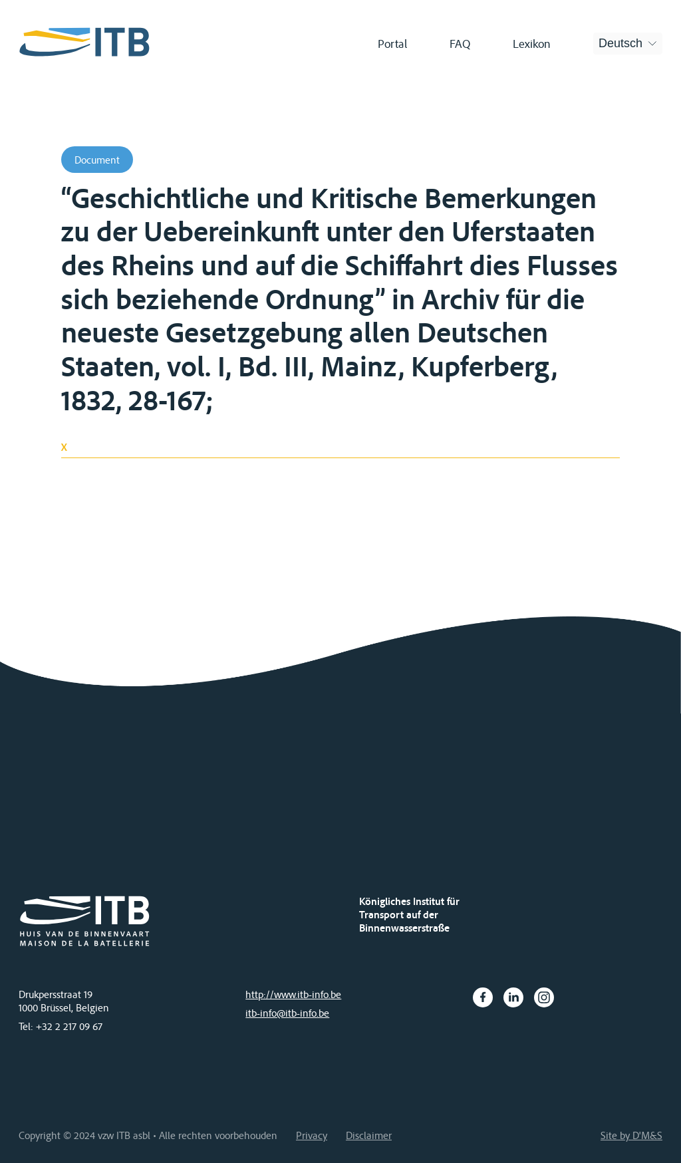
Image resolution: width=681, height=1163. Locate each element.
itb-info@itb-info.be (287, 1012)
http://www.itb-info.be (293, 994)
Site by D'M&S (631, 1135)
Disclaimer (369, 1135)
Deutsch (620, 43)
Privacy (311, 1135)
